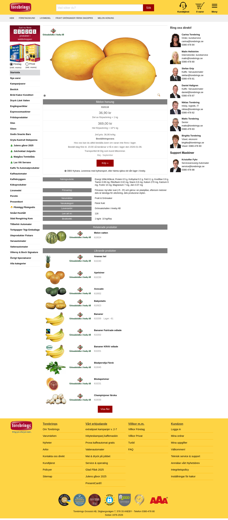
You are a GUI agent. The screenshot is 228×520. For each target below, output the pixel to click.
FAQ (130, 449)
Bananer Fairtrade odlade (107, 330)
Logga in (176, 429)
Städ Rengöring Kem (21, 218)
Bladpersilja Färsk (104, 362)
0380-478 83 (188, 129)
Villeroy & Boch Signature (24, 252)
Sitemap (47, 476)
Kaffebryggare (18, 179)
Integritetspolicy (180, 469)
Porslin (14, 196)
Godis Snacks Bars (20, 134)
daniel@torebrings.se (192, 92)
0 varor (200, 11)
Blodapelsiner (101, 379)
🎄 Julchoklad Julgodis (23, 151)
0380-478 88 (188, 169)
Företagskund (27, 18)
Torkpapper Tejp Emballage (25, 229)
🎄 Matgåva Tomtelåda (22, 156)
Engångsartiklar (18, 106)
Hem (12, 18)
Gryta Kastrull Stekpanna (23, 140)
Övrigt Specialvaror (20, 258)
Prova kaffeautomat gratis (100, 442)
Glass (13, 128)
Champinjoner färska (105, 395)
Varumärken (49, 435)
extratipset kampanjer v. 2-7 (101, 429)
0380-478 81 (188, 78)
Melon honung (106, 18)
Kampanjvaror (17, 83)
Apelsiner (99, 272)
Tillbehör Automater (21, 224)
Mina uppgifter (179, 442)
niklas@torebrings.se (192, 109)
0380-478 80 (188, 61)
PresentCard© (94, 483)
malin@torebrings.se (192, 58)
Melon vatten (101, 232)
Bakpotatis (100, 301)
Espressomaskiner (20, 111)
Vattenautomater (19, 246)
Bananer (98, 314)
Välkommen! (178, 449)
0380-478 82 (188, 112)
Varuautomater (18, 241)
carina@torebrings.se (192, 41)
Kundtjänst (49, 463)
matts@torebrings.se (192, 125)
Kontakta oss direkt (53, 456)
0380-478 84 (188, 44)
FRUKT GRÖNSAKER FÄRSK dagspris (74, 18)
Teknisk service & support (185, 456)
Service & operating (97, 463)
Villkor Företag (136, 429)
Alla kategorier (18, 263)
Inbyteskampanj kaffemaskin (102, 435)
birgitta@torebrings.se (193, 142)
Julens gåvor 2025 (96, 476)
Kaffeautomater (18, 173)
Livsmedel (15, 190)
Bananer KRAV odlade (106, 346)
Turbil (131, 442)
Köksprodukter (18, 184)
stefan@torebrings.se (192, 75)
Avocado (99, 289)
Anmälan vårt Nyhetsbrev (185, 463)
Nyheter (47, 442)
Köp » (105, 163)
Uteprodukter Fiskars (21, 235)
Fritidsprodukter (19, 117)
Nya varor (15, 78)
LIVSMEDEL (45, 18)
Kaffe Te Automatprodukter (24, 168)
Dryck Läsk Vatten (20, 100)
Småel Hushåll (18, 213)
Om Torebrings (51, 429)
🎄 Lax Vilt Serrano (20, 162)
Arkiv (45, 449)
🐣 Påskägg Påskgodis (22, 207)
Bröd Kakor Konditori (21, 95)
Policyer (47, 469)
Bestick (14, 89)
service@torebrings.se (193, 166)
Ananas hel (100, 256)
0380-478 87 (188, 95)
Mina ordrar (177, 435)
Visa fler (105, 409)
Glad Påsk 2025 (95, 469)
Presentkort (16, 201)
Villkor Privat (135, 435)
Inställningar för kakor (183, 476)
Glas (12, 123)
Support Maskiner (182, 152)
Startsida (15, 72)
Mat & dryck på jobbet (98, 456)
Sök (148, 7)
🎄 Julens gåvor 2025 (21, 145)
